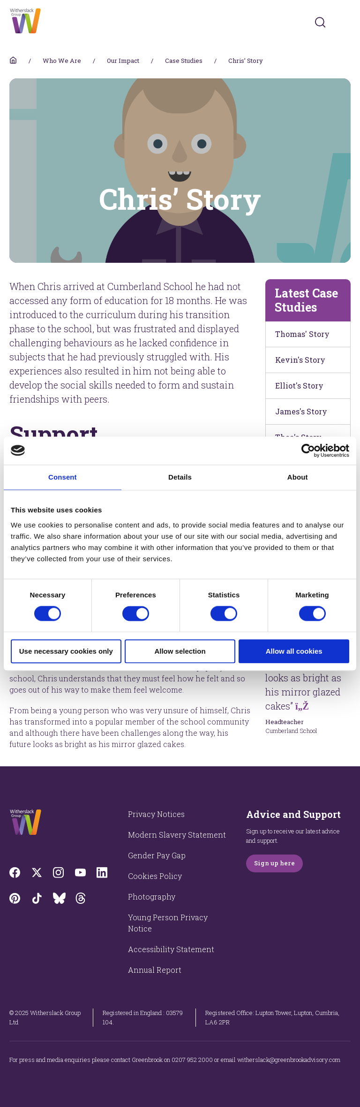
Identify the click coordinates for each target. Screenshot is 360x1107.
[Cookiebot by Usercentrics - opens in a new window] (308, 450)
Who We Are (62, 60)
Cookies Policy (155, 876)
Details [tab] (180, 477)
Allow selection (179, 651)
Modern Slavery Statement (177, 835)
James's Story (301, 411)
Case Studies (183, 60)
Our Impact (123, 60)
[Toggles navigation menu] (344, 22)
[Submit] (320, 22)
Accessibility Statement (171, 949)
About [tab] (297, 477)
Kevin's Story (300, 360)
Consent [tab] (62, 477)
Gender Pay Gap (157, 855)
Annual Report (154, 970)
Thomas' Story (302, 334)
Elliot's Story (299, 385)
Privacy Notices (156, 814)
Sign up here (274, 863)
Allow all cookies (294, 651)
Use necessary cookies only (66, 651)
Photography (151, 896)
